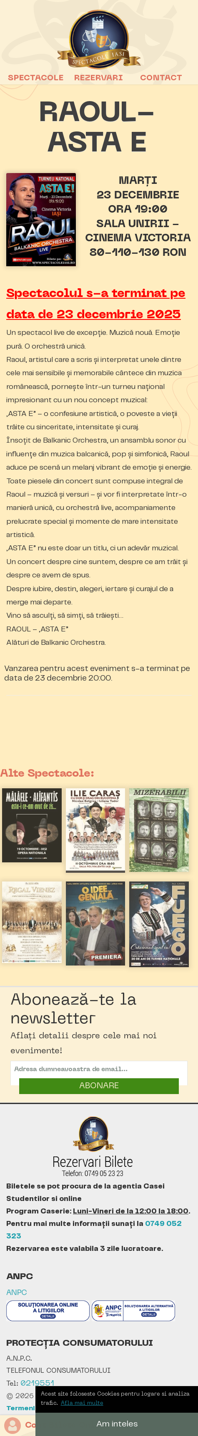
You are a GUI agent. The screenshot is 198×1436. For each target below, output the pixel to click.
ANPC (16, 1293)
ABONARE (99, 1086)
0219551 (37, 1383)
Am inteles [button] (117, 1424)
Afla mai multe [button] (82, 1403)
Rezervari (98, 78)
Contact (161, 78)
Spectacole (36, 78)
